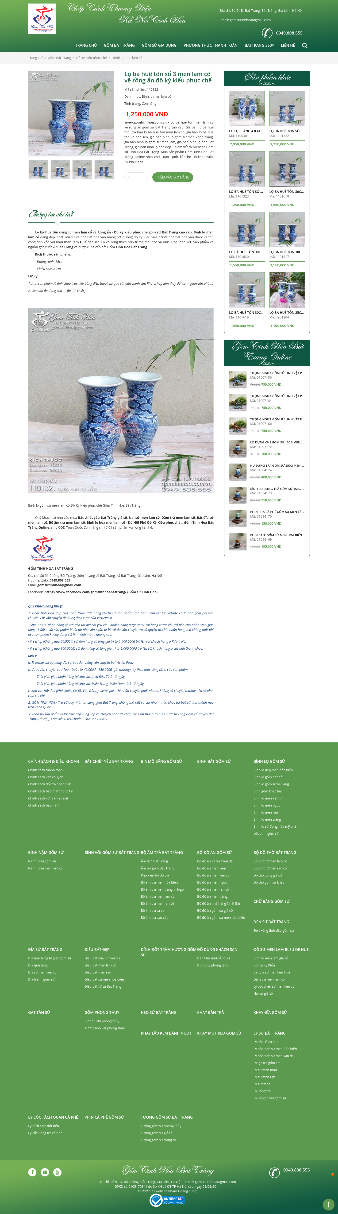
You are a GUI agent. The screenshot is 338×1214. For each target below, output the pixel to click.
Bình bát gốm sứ (214, 761)
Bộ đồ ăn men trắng (212, 896)
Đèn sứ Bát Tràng (271, 921)
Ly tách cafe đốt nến (43, 1126)
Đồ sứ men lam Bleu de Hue (281, 949)
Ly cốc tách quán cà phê (53, 1117)
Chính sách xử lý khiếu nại (48, 798)
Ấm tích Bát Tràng (154, 861)
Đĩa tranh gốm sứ (41, 979)
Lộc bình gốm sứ (266, 833)
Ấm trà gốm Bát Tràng (157, 868)
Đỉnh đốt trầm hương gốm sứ (168, 952)
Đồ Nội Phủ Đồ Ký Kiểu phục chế (154, 522)
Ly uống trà (262, 1091)
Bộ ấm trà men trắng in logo (162, 889)
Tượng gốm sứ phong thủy (161, 1126)
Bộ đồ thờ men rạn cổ (270, 868)
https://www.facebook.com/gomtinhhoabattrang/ (86, 592)
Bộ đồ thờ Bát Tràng (275, 852)
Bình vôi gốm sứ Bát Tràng (111, 852)
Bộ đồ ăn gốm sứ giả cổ (215, 910)
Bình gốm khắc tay (268, 791)
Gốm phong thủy (101, 1012)
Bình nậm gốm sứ (46, 852)
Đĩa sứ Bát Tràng (45, 949)
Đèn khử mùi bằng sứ (213, 958)
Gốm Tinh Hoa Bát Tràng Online (267, 350)
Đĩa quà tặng (38, 965)
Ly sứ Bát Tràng (270, 1033)
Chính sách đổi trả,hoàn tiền (49, 784)
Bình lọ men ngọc (267, 805)
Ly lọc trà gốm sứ (267, 1063)
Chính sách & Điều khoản (53, 761)
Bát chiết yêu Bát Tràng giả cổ (102, 517)
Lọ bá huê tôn (46, 232)
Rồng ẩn (104, 232)
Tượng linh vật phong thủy (104, 1028)
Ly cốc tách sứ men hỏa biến (275, 1049)
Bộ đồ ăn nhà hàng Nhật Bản (219, 903)
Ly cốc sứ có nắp (266, 1041)
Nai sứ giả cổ (263, 993)
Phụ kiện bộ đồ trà (155, 875)
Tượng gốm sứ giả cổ (157, 1133)
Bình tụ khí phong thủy (101, 1021)
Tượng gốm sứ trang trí (158, 1140)
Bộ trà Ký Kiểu (264, 965)
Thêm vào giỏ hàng (172, 177)
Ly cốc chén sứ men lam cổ (274, 986)
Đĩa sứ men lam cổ (42, 972)
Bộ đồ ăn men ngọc (212, 882)
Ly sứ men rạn (264, 1077)
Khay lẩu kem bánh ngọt (166, 1033)
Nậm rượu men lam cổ (45, 868)
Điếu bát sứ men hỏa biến (104, 979)
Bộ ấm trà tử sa (152, 910)
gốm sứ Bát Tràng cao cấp (170, 232)
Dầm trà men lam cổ (178, 517)
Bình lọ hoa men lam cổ (106, 522)
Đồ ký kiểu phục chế (131, 232)
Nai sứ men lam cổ (144, 517)
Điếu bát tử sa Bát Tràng (103, 986)
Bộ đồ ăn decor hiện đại (215, 861)
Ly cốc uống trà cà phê (45, 1133)
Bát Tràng (65, 247)
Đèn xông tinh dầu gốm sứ (274, 930)
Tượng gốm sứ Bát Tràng (167, 1117)
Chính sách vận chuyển (45, 777)
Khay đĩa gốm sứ (270, 1012)
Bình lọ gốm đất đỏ (268, 777)
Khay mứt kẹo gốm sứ (219, 1033)
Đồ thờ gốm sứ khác (269, 882)
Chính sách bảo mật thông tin (50, 791)
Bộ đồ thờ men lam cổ (270, 861)
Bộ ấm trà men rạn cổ (157, 903)
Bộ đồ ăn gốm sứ (214, 852)
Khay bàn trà (210, 1012)
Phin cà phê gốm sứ (104, 1117)
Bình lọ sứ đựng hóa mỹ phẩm (277, 826)
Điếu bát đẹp (96, 949)
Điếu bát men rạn (97, 972)
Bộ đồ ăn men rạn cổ (213, 889)
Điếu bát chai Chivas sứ (102, 958)
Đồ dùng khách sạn (217, 949)
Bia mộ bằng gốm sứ (161, 761)
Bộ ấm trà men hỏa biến (159, 882)
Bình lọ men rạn (266, 812)
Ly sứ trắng (262, 1084)
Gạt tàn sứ (39, 1012)
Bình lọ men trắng (267, 819)
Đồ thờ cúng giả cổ (268, 875)
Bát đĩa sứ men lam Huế (272, 972)
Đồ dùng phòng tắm (212, 965)
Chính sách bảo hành (44, 805)
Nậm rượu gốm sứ (42, 861)
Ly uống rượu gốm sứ (270, 1098)
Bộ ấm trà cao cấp (154, 917)
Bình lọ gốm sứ (269, 761)
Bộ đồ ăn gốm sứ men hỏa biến (221, 917)
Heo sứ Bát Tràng (159, 1012)
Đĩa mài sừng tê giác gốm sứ (49, 958)
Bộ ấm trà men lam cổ (67, 522)
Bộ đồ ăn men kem (211, 868)
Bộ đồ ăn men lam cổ (213, 875)
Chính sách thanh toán (45, 770)
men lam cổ (82, 232)
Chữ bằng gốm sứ (272, 901)
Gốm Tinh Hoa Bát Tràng (127, 247)
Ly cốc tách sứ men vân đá (274, 1056)
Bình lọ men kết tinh (269, 798)
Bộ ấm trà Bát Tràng (162, 852)
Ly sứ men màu (265, 1070)
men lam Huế (75, 242)
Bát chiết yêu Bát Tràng (108, 761)
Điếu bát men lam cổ (100, 965)
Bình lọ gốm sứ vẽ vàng (271, 784)
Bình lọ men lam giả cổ (271, 958)
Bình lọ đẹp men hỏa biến (273, 770)
